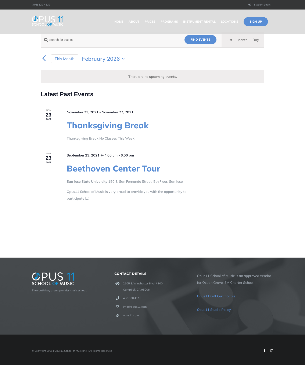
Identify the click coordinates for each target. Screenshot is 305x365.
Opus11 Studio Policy (214, 309)
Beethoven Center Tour (113, 168)
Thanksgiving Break (108, 125)
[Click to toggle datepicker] (104, 58)
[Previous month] (44, 58)
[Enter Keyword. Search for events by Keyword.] (110, 40)
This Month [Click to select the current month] (65, 58)
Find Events (200, 39)
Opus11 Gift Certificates (216, 296)
